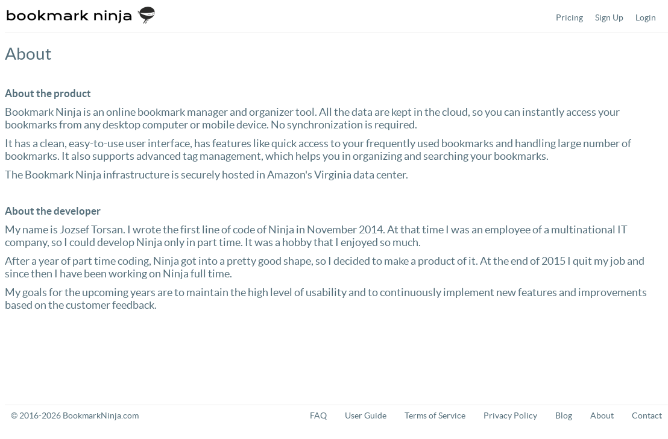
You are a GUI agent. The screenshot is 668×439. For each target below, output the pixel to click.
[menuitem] (569, 17)
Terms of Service (435, 415)
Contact (647, 415)
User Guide (365, 415)
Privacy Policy (510, 415)
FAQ (318, 415)
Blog (563, 415)
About (602, 415)
